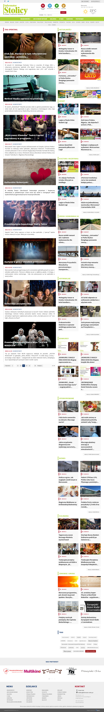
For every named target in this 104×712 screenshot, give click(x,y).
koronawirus (70, 640)
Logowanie (85, 1)
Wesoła (87, 22)
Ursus (73, 22)
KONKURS (63, 640)
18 (35, 365)
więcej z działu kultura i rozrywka (91, 212)
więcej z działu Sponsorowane (91, 454)
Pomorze (63, 647)
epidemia (72, 637)
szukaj (63, 12)
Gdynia (84, 637)
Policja (95, 644)
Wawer (83, 22)
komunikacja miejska (92, 637)
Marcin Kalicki (93, 641)
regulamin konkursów (14, 702)
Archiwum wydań (40, 19)
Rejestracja (95, 1)
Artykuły (41, 14)
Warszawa (67, 651)
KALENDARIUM (49, 6)
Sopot (77, 647)
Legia (76, 640)
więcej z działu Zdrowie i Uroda (91, 627)
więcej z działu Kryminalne (92, 334)
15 (29, 365)
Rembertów (55, 22)
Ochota (27, 22)
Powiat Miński (33, 22)
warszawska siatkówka (79, 651)
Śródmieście (62, 22)
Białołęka (12, 22)
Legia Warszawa (83, 640)
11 (17, 365)
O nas (61, 19)
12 (20, 365)
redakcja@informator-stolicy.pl (85, 692)
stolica (83, 647)
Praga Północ (40, 22)
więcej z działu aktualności (92, 88)
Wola (49, 25)
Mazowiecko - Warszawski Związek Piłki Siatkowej (73, 644)
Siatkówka (71, 647)
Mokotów (22, 22)
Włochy (97, 22)
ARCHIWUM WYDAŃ (43, 7)
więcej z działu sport (94, 154)
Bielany (17, 22)
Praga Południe (48, 22)
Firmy (45, 14)
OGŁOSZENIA (56, 6)
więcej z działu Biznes (94, 512)
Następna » (40, 365)
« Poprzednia (7, 365)
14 (26, 365)
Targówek (68, 22)
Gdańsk (78, 637)
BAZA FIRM (64, 6)
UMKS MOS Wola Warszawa (92, 647)
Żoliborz (54, 25)
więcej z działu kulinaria (93, 569)
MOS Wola (89, 644)
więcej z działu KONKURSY (93, 394)
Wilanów (92, 22)
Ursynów (78, 22)
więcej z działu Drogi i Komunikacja (90, 274)
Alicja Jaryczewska (65, 637)
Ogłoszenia (49, 14)
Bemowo (7, 22)
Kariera (69, 19)
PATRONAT (80, 19)
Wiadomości (25, 19)
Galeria (53, 19)
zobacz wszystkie (90, 651)
